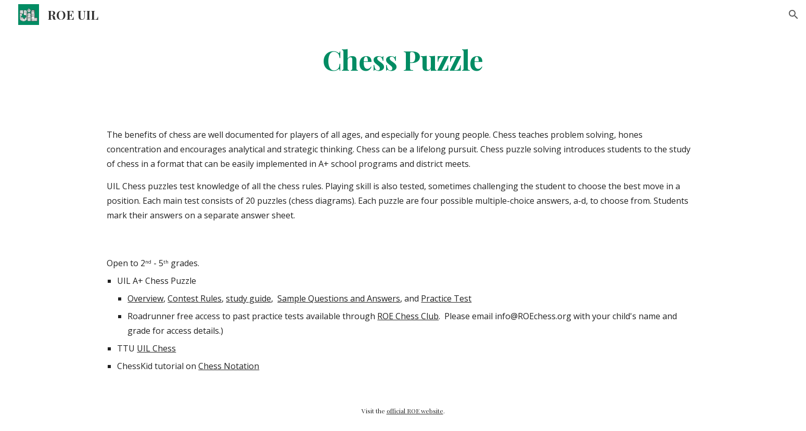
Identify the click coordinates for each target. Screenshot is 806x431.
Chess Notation (228, 366)
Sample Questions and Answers (338, 298)
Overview (145, 298)
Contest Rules (195, 298)
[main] (403, 59)
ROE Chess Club (408, 316)
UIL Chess (156, 348)
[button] (793, 14)
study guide (248, 298)
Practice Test (446, 298)
